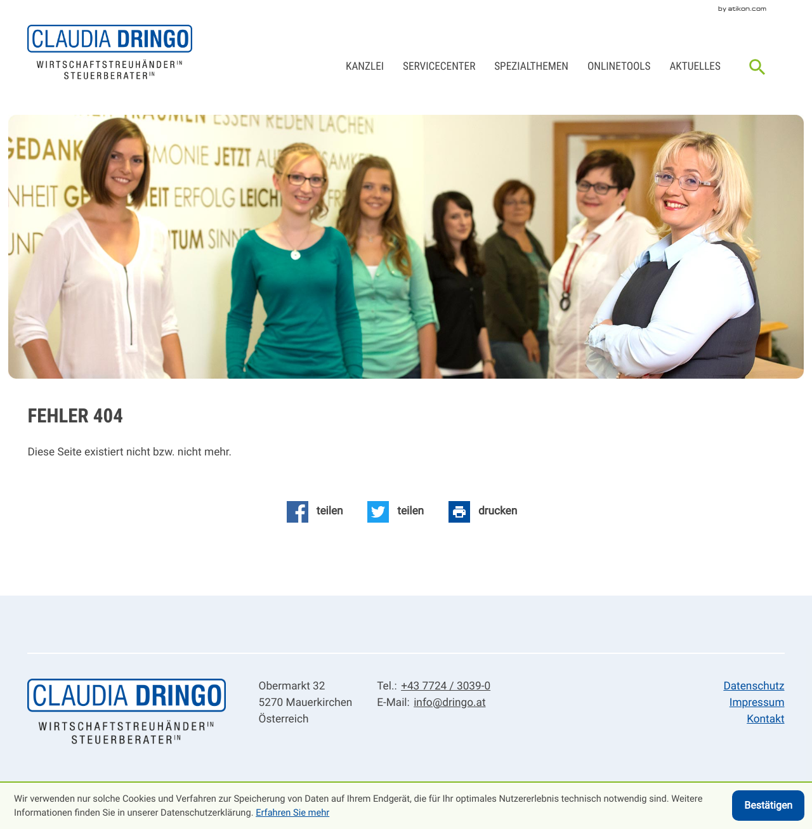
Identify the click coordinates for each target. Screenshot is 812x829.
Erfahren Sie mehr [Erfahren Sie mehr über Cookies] (292, 812)
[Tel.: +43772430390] (443, 687)
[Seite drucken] (482, 512)
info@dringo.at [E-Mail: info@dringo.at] (449, 702)
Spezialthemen (531, 66)
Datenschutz (753, 686)
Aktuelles (694, 66)
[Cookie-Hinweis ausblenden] (768, 805)
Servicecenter (439, 66)
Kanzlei (365, 66)
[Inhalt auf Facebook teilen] (314, 512)
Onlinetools (619, 66)
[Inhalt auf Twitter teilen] (395, 512)
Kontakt (765, 719)
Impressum (757, 702)
